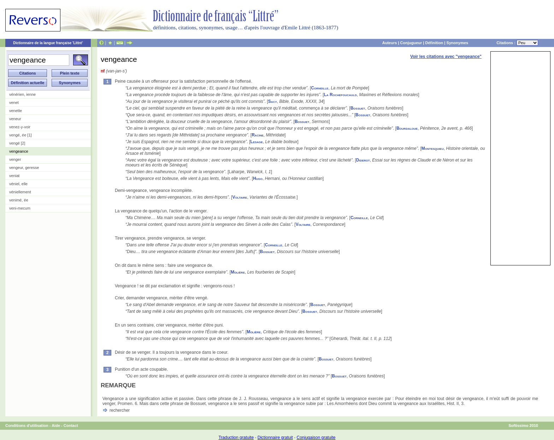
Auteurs (389, 43)
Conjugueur (411, 43)
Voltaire (239, 197)
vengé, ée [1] (20, 135)
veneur (15, 119)
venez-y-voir (19, 127)
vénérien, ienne (22, 94)
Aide (56, 425)
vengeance (18, 151)
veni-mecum (19, 208)
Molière (238, 272)
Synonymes (457, 43)
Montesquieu (433, 148)
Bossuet (357, 108)
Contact (71, 425)
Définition (434, 43)
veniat (14, 176)
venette (15, 110)
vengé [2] (17, 143)
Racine (258, 135)
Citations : (517, 43)
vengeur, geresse (24, 167)
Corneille (319, 88)
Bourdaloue (407, 128)
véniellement (20, 192)
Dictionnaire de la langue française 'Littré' (48, 43)
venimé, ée (18, 200)
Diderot (363, 160)
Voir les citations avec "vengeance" (446, 56)
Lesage (257, 141)
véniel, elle (18, 184)
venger (15, 159)
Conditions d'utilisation (26, 425)
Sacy (272, 101)
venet (14, 102)
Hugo (258, 178)
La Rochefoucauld (340, 94)
